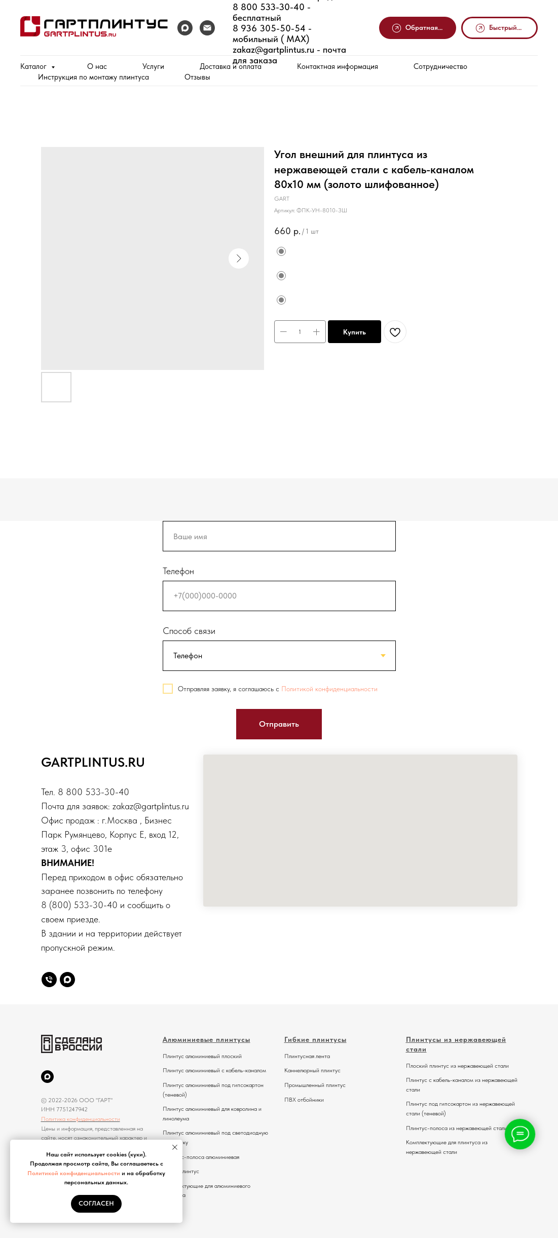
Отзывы (197, 77)
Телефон (178, 571)
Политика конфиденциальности (80, 1118)
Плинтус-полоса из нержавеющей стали (456, 1128)
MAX (294, 38)
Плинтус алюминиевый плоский (202, 1056)
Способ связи (189, 630)
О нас (97, 66)
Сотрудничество (440, 66)
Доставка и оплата (231, 66)
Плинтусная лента (307, 1056)
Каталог (34, 66)
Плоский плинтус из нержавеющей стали (457, 1065)
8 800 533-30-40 (269, 7)
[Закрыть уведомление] (175, 1147)
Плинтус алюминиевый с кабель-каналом (214, 1070)
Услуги (153, 66)
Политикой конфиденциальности (73, 1173)
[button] (417, 28)
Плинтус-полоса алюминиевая (201, 1156)
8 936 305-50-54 (269, 28)
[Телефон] (49, 979)
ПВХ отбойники (304, 1099)
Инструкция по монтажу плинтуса (93, 77)
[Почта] (207, 27)
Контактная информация (337, 66)
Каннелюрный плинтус (312, 1070)
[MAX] (185, 27)
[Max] (67, 979)
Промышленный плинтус (315, 1085)
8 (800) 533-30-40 (79, 904)
